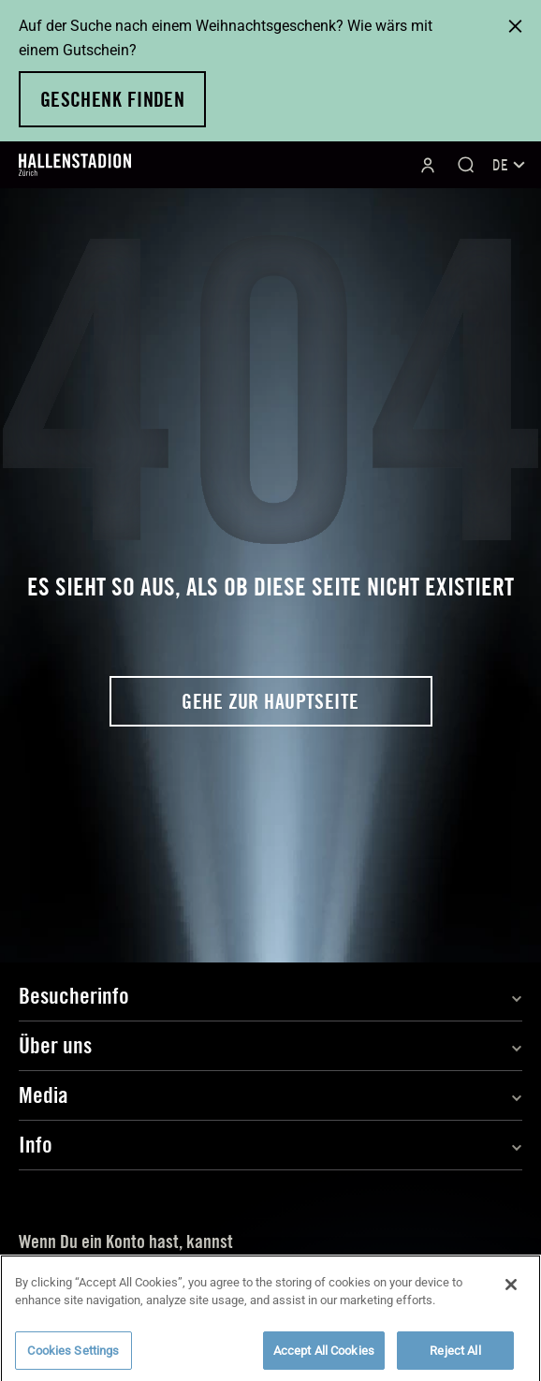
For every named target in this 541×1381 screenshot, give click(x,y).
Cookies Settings (73, 1354)
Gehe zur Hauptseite (270, 701)
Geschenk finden (112, 99)
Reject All (455, 1354)
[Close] (511, 1288)
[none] (507, 165)
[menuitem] (507, 165)
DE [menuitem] (508, 165)
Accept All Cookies (323, 1354)
